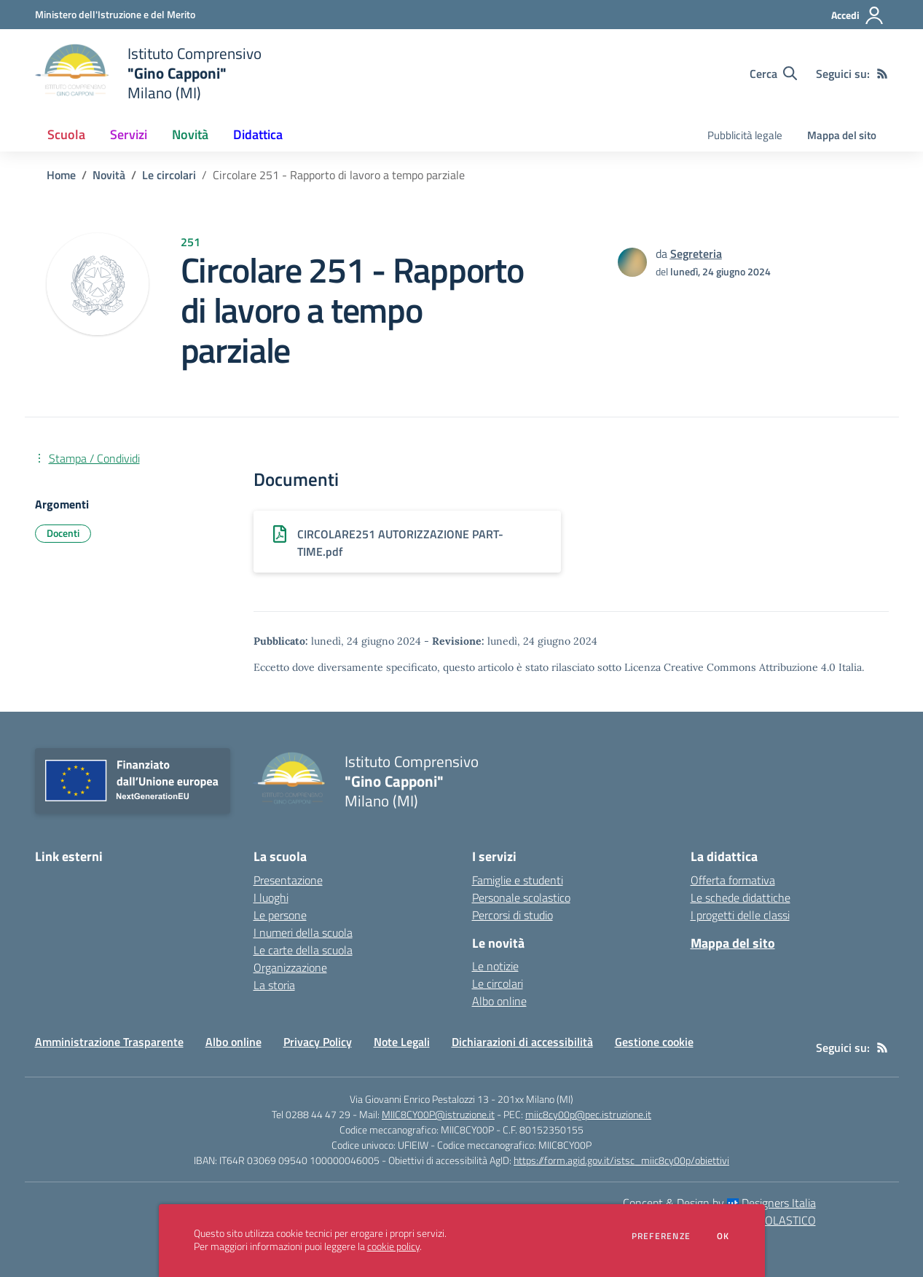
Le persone (280, 915)
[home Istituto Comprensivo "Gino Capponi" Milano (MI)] (148, 73)
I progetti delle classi (740, 915)
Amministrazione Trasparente (109, 1041)
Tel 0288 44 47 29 (311, 1114)
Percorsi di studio (512, 915)
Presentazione (288, 880)
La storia (274, 985)
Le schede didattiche (740, 897)
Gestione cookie (654, 1041)
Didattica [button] (258, 134)
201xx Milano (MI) (535, 1099)
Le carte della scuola (303, 950)
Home (61, 175)
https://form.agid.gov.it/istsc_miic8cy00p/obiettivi (621, 1160)
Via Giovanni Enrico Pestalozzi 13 (419, 1099)
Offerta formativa (733, 880)
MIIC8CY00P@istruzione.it (438, 1114)
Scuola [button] (66, 134)
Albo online (499, 1001)
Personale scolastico (521, 897)
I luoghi (271, 897)
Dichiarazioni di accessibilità (522, 1041)
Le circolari (169, 175)
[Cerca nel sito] (773, 73)
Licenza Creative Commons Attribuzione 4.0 (730, 667)
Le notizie (495, 966)
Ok (723, 1236)
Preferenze (661, 1236)
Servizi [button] (128, 134)
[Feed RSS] (882, 73)
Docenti (63, 533)
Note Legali (402, 1041)
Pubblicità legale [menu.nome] (744, 135)
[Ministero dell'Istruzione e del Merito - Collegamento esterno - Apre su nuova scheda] (115, 14)
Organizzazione (290, 967)
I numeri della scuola (303, 932)
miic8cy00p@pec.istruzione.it (588, 1114)
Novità (109, 175)
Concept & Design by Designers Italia (719, 1202)
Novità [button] (190, 134)
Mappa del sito (841, 135)
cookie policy (393, 1246)
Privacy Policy (317, 1041)
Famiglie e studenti (517, 880)
